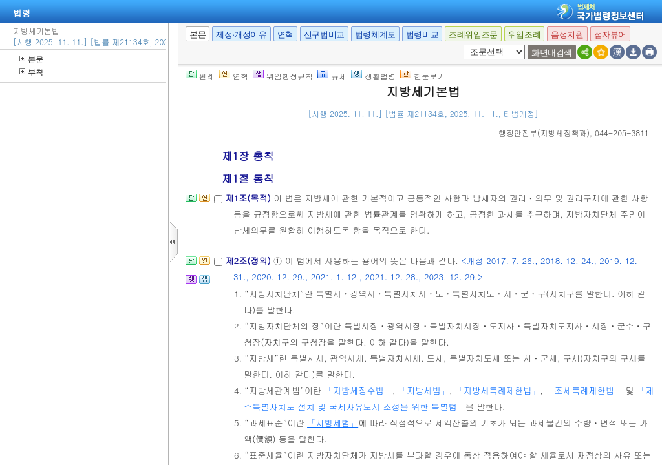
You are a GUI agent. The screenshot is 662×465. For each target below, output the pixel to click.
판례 (200, 75)
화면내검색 (551, 52)
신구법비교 (324, 34)
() (544, 132)
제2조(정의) (249, 260)
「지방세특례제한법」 (497, 390)
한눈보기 (422, 75)
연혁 (285, 34)
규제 (332, 75)
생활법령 (373, 75)
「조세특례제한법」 (584, 390)
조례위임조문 (473, 34)
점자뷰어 (610, 34)
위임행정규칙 (283, 75)
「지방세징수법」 (358, 390)
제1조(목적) (249, 198)
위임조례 (524, 34)
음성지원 (567, 34)
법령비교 (422, 34)
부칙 (31, 72)
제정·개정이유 (241, 34)
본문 (31, 59)
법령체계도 (375, 34)
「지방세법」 (423, 390)
